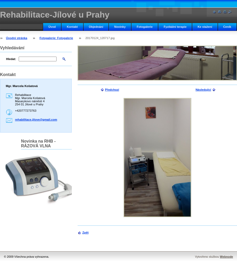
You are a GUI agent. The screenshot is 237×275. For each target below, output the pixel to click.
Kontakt (72, 26)
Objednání (96, 26)
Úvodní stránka (16, 38)
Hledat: (11, 59)
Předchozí (112, 89)
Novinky (120, 26)
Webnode (226, 256)
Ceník (227, 26)
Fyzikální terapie (175, 26)
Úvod (52, 26)
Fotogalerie (145, 26)
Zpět (85, 232)
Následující (203, 89)
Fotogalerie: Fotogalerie (56, 38)
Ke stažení (205, 26)
